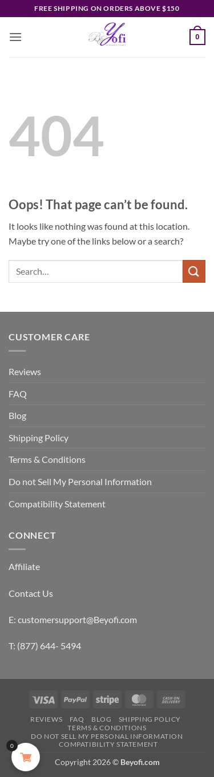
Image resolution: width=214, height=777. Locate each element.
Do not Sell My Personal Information (80, 481)
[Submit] (194, 271)
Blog (17, 415)
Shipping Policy (38, 437)
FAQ (18, 393)
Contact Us (31, 593)
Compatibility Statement (57, 503)
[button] (15, 37)
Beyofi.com (140, 762)
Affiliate (24, 566)
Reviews (25, 371)
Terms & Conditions (47, 459)
